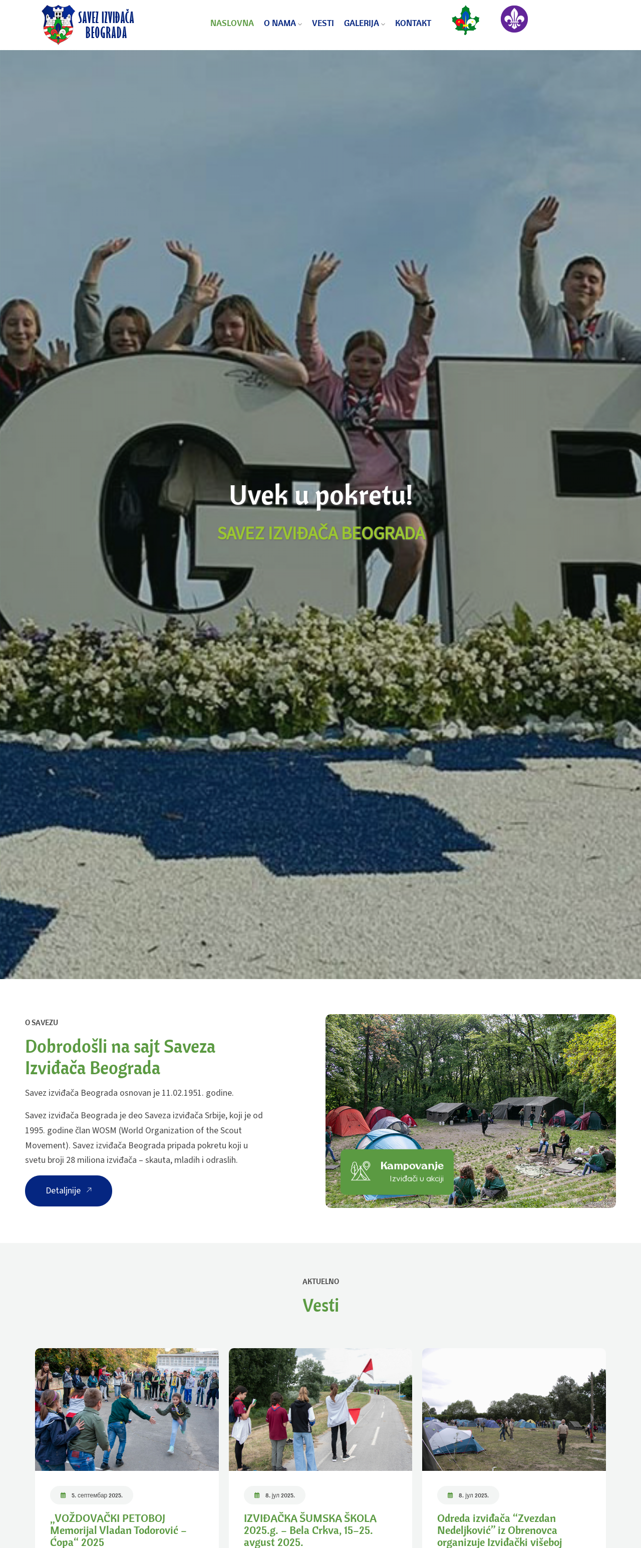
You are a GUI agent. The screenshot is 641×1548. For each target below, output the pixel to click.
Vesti (323, 23)
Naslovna (232, 23)
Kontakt (413, 23)
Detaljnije (69, 1190)
